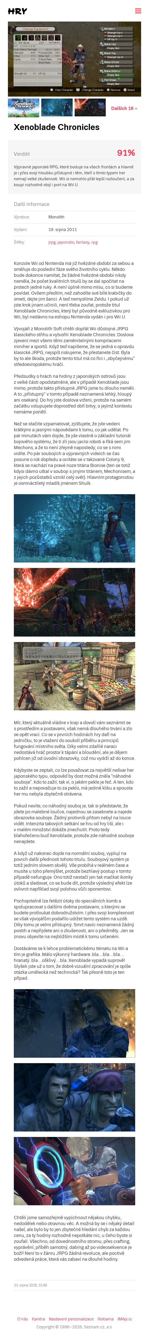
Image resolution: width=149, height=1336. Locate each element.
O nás (6, 471)
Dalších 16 (20, 52)
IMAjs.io (82, 471)
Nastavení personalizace (42, 471)
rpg (58, 139)
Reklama (68, 471)
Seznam (8, 4)
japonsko (34, 139)
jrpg (22, 139)
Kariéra (17, 471)
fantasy (48, 139)
